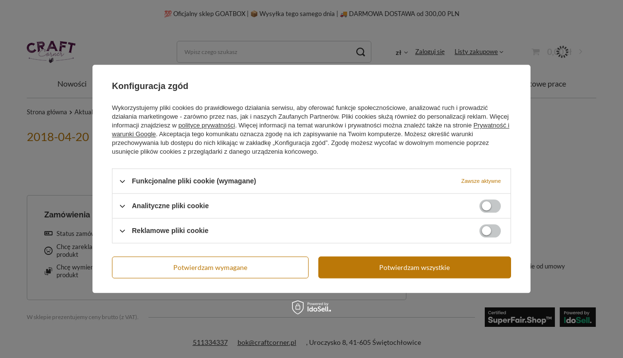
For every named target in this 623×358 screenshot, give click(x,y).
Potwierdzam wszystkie (414, 267)
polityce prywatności (207, 125)
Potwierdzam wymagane (210, 267)
